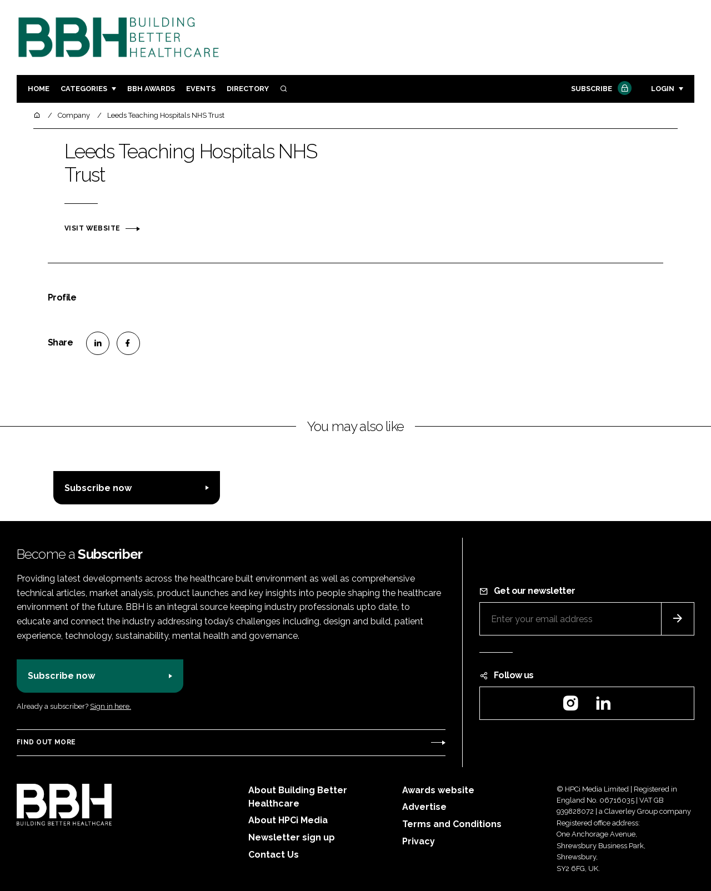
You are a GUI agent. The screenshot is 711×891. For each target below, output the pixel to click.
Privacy (418, 841)
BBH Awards (151, 88)
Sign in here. (110, 706)
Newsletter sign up (291, 837)
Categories (84, 88)
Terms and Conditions (452, 824)
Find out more (46, 742)
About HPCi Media (288, 820)
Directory (248, 88)
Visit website (92, 228)
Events (201, 88)
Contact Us (273, 854)
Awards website (438, 790)
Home (38, 88)
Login (662, 88)
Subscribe (600, 89)
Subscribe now (98, 488)
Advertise (424, 807)
